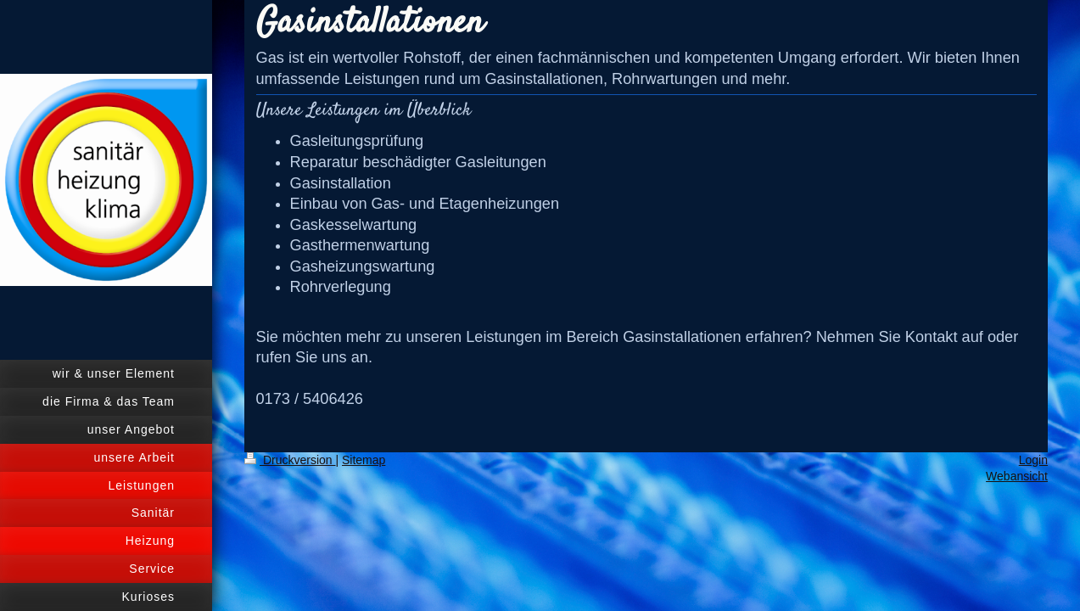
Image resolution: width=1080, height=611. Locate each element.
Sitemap (363, 460)
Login (1033, 460)
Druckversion (289, 460)
